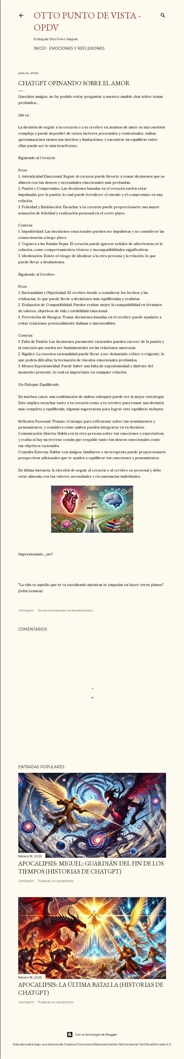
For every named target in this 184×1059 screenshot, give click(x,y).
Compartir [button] (26, 610)
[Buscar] (163, 14)
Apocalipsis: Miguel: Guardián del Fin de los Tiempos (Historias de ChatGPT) (91, 867)
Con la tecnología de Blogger (92, 1034)
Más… (113, 48)
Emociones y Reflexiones (77, 48)
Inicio (40, 48)
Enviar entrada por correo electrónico (65, 610)
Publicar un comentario (55, 881)
